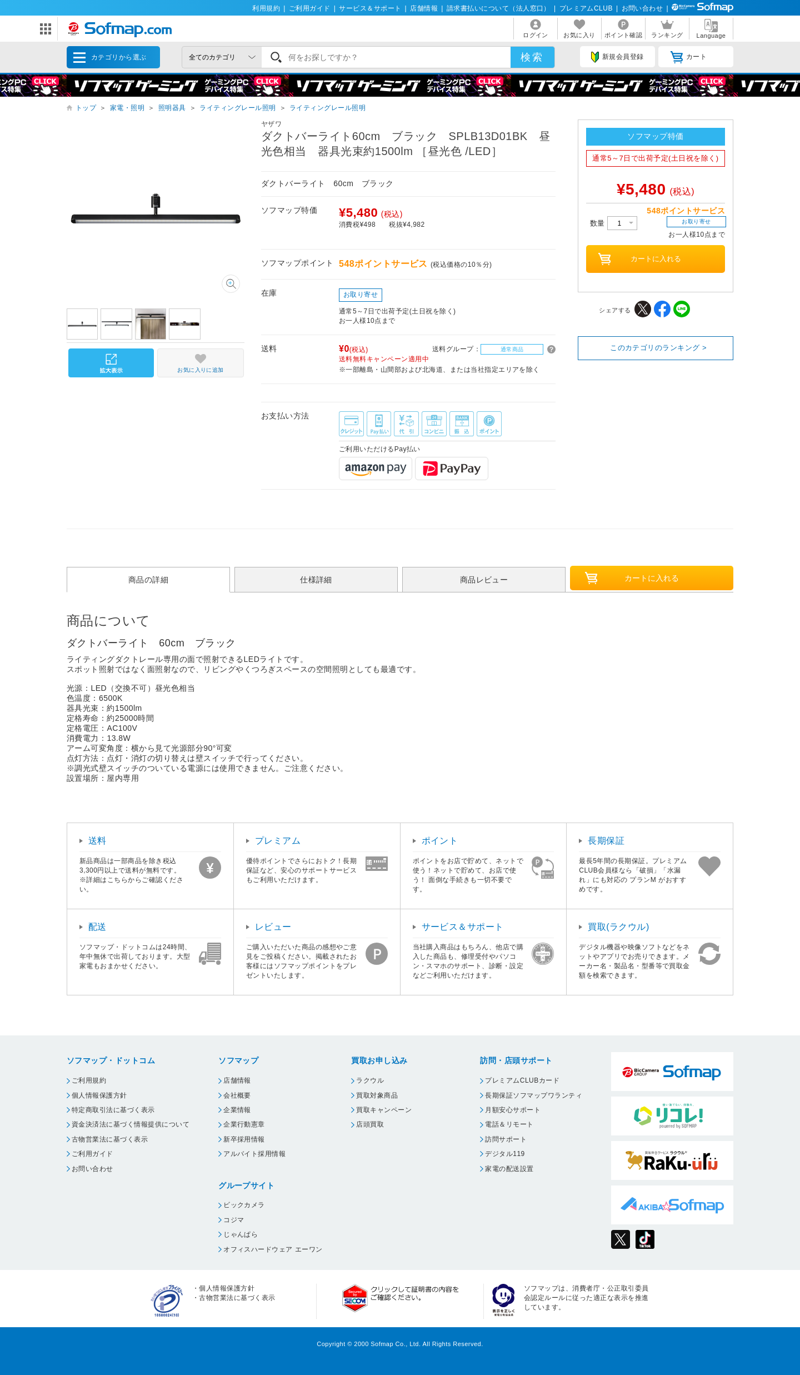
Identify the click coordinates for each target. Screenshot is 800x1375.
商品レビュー (484, 579)
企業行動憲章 (244, 1124)
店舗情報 (424, 8)
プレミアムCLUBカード (522, 1080)
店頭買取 (370, 1124)
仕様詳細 (316, 579)
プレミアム (278, 840)
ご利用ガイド (310, 8)
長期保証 (606, 840)
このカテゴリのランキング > (658, 347)
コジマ (233, 1220)
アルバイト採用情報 (254, 1154)
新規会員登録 (617, 57)
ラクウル (370, 1080)
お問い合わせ (642, 8)
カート (689, 57)
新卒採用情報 (244, 1139)
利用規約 (266, 8)
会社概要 (237, 1095)
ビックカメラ (244, 1205)
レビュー (273, 926)
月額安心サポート (513, 1110)
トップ (86, 108)
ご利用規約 (89, 1080)
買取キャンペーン (384, 1110)
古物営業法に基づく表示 (110, 1139)
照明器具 (172, 108)
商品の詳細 (148, 579)
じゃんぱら (240, 1234)
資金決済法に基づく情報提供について (130, 1124)
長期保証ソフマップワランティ (533, 1095)
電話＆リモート (509, 1124)
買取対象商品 (377, 1095)
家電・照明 (127, 108)
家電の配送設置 (509, 1169)
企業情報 (237, 1110)
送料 (97, 840)
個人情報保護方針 (99, 1095)
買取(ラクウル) (618, 926)
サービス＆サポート (370, 8)
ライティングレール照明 (237, 108)
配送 (97, 926)
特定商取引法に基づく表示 (113, 1110)
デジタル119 (504, 1154)
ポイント (440, 840)
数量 (613, 223)
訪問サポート (506, 1139)
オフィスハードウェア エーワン (273, 1249)
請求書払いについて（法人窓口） (499, 8)
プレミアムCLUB (586, 8)
